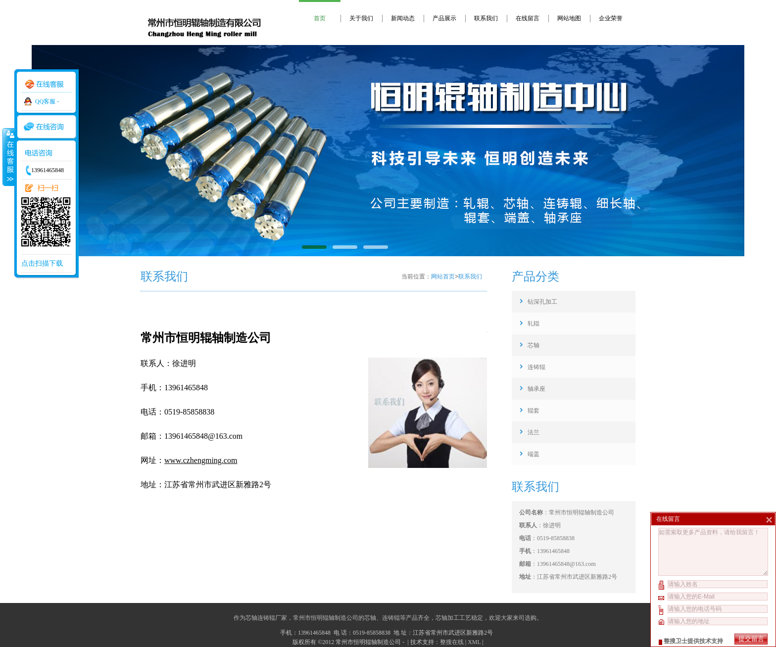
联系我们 (486, 18)
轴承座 (536, 388)
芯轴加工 (447, 617)
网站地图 (569, 18)
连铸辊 (536, 367)
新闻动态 (403, 18)
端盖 (533, 454)
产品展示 (444, 18)
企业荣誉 (611, 18)
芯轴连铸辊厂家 (266, 617)
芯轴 (533, 345)
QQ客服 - (47, 101)
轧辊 (533, 323)
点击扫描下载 (42, 263)
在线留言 (527, 18)
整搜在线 (452, 642)
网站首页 (443, 276)
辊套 (533, 410)
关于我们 (361, 18)
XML (474, 642)
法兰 (533, 432)
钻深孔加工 (542, 301)
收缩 (8, 157)
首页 (320, 18)
